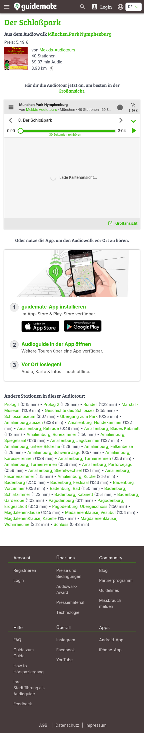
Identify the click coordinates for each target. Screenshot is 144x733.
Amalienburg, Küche (76, 476)
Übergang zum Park (79, 416)
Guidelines (109, 590)
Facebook (65, 649)
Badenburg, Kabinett (73, 494)
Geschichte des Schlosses (70, 410)
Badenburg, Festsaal (69, 482)
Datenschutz (67, 725)
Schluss (61, 524)
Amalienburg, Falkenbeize (108, 446)
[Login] (101, 6)
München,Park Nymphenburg (79, 34)
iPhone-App (110, 649)
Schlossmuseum (19, 416)
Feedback (22, 703)
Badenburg (14, 482)
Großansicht (71, 91)
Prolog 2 (51, 404)
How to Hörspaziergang (28, 668)
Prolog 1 (11, 404)
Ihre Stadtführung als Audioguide (29, 687)
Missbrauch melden (110, 603)
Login (18, 580)
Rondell (90, 404)
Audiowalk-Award (66, 589)
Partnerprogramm (116, 580)
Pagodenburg (61, 500)
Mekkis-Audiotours (57, 49)
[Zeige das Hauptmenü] (7, 6)
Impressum (96, 725)
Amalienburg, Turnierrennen (84, 458)
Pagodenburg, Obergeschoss (79, 506)
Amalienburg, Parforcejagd (107, 464)
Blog (103, 570)
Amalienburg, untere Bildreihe (32, 446)
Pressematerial (70, 602)
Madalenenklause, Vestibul (90, 512)
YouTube (64, 659)
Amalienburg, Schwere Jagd (54, 452)
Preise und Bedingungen (68, 573)
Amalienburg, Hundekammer (95, 422)
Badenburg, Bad (65, 488)
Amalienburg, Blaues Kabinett (111, 428)
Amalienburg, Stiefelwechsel (55, 470)
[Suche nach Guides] (82, 6)
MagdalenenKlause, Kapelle (30, 518)
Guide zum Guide (23, 652)
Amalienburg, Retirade (38, 428)
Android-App (111, 639)
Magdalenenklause (22, 512)
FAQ (17, 639)
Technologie (67, 612)
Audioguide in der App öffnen (56, 344)
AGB (43, 725)
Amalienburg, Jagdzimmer (75, 440)
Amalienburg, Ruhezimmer (51, 434)
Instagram (65, 639)
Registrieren (24, 570)
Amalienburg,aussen (23, 422)
